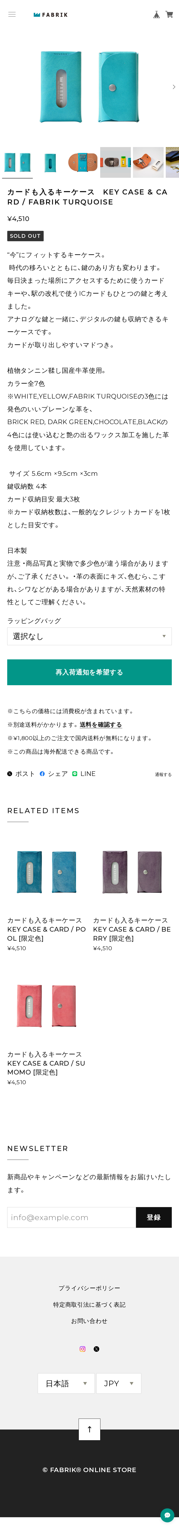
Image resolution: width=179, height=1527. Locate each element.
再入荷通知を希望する (89, 672)
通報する (163, 774)
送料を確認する (101, 724)
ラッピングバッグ (34, 621)
